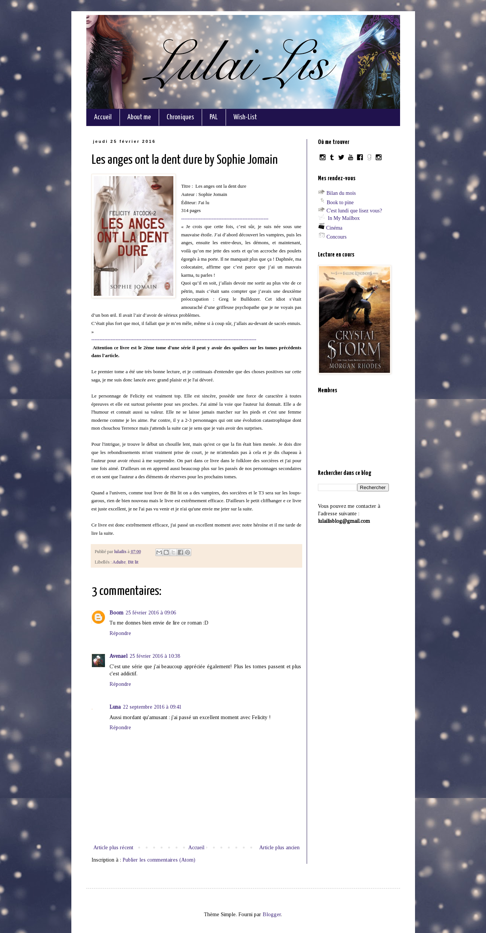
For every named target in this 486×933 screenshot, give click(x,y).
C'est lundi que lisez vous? (354, 211)
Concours (336, 237)
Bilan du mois (341, 193)
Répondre (120, 633)
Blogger (272, 914)
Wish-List (245, 117)
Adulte (119, 562)
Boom (116, 613)
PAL (214, 117)
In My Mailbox (344, 218)
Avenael (118, 656)
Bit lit (133, 562)
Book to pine (340, 202)
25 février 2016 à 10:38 (155, 656)
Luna (115, 707)
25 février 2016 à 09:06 (151, 613)
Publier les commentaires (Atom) (159, 860)
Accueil (103, 117)
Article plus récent (113, 847)
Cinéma (334, 228)
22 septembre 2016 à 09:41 (152, 707)
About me (139, 117)
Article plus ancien (279, 847)
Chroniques (180, 117)
